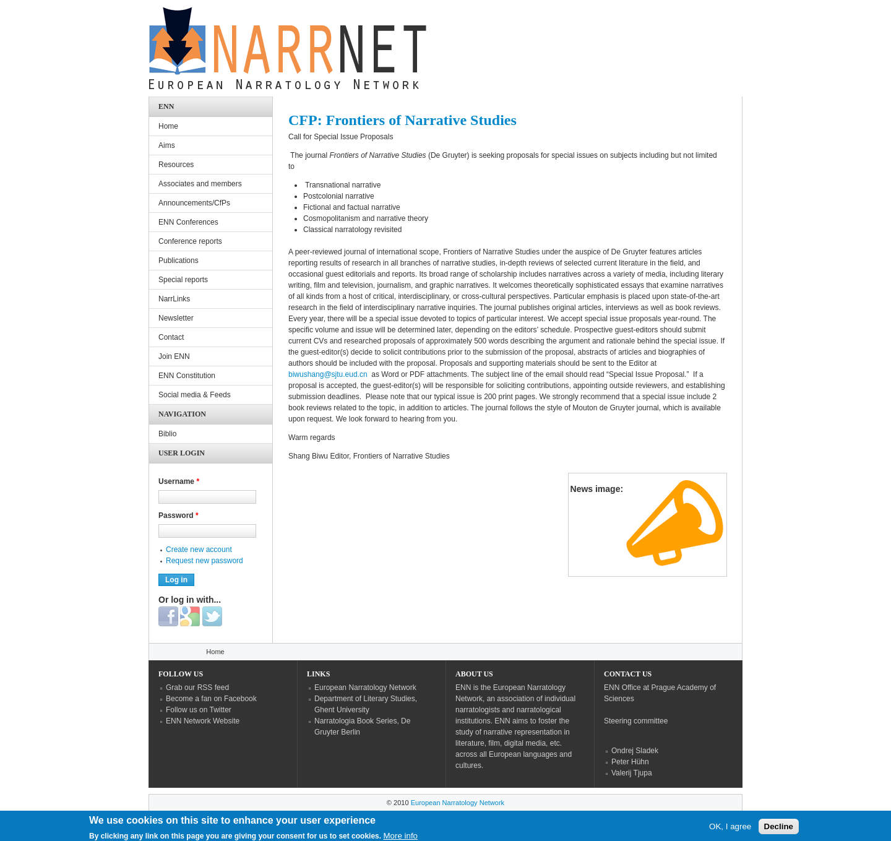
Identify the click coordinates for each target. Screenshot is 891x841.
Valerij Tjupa (631, 773)
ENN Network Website (202, 721)
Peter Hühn (630, 761)
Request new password (204, 560)
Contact (171, 337)
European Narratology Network (365, 687)
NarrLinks (174, 299)
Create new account (199, 549)
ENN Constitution (186, 375)
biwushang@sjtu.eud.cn (328, 374)
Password (178, 515)
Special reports (183, 279)
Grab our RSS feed (197, 687)
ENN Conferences (188, 222)
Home (168, 126)
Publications (178, 260)
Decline (778, 829)
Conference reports (190, 241)
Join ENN (174, 356)
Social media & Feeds (194, 394)
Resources (176, 164)
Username (178, 481)
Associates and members (200, 183)
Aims (166, 145)
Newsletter (176, 318)
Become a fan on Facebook (211, 698)
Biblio (167, 433)
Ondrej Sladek (634, 750)
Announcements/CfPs (194, 203)
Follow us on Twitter (198, 709)
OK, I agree (730, 829)
